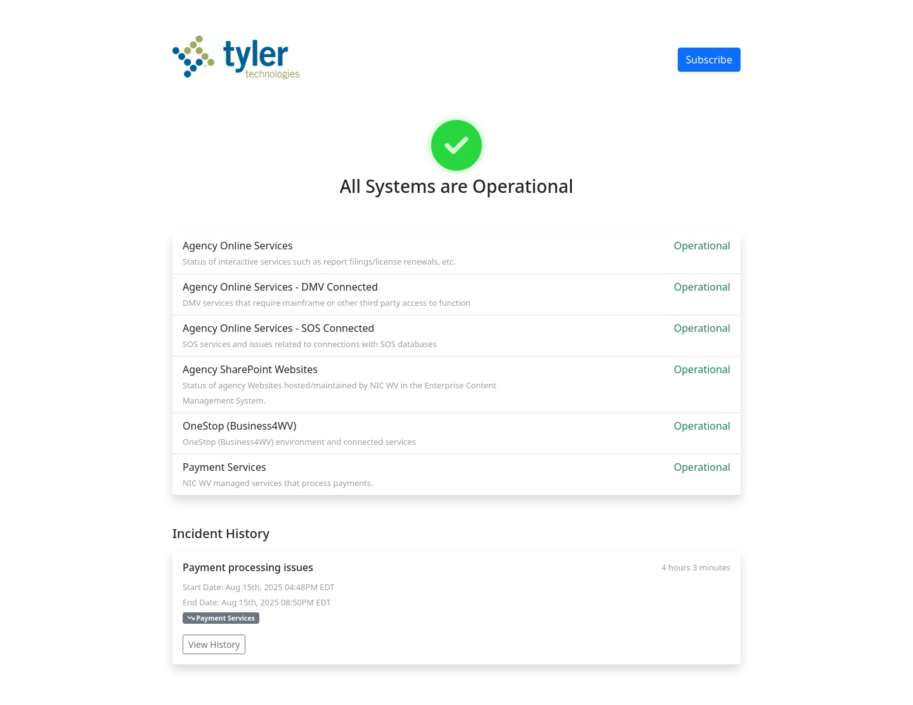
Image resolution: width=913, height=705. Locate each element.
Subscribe (709, 60)
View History (214, 644)
